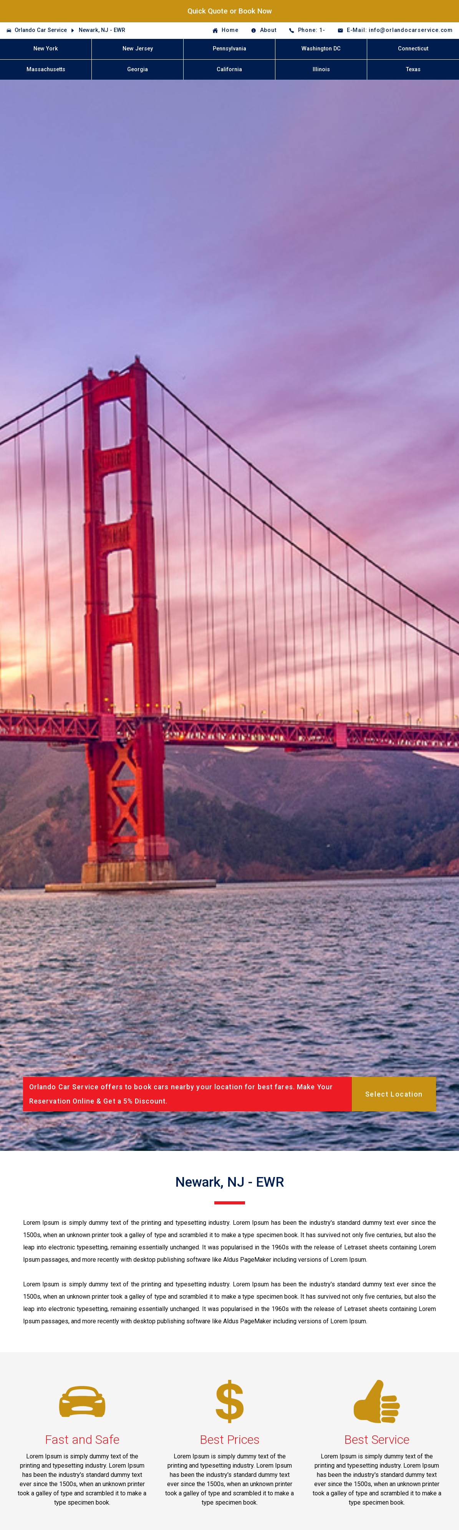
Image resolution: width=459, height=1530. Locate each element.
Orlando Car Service (41, 30)
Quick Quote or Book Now (229, 11)
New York (45, 48)
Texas (413, 69)
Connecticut (413, 48)
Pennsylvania (229, 48)
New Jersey (138, 48)
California (229, 69)
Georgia (137, 69)
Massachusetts (46, 69)
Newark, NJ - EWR (102, 30)
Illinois (321, 69)
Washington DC (321, 48)
